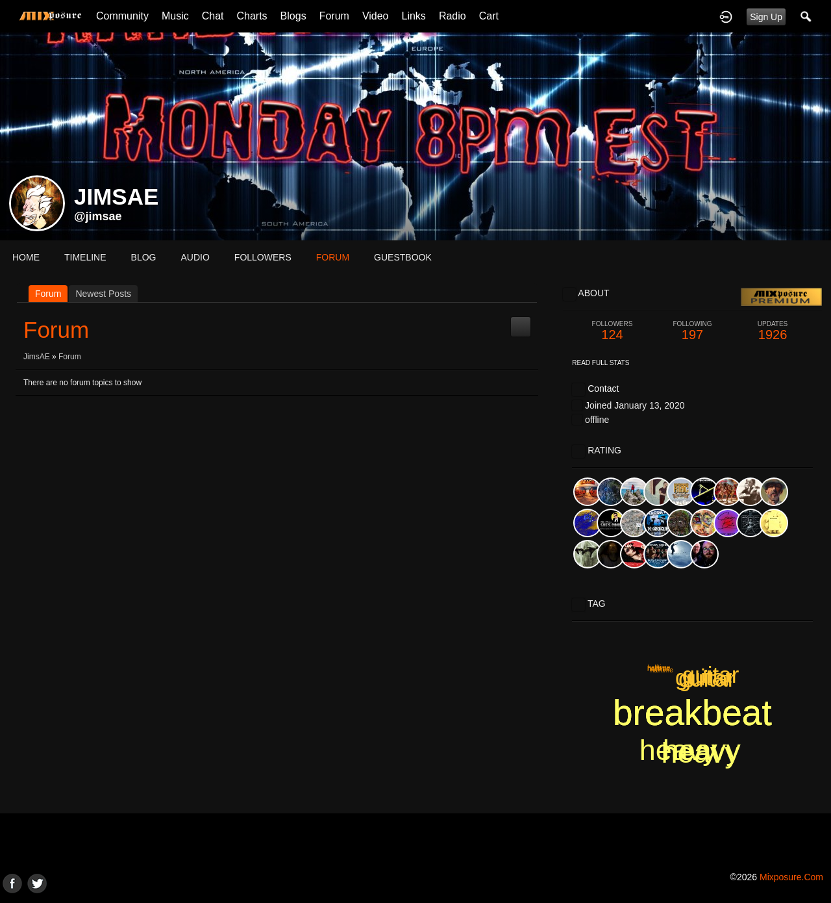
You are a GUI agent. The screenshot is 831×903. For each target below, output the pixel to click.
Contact (603, 388)
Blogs (293, 15)
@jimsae (98, 216)
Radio (452, 15)
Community (122, 15)
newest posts (103, 293)
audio (194, 257)
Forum (334, 15)
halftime (658, 668)
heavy (678, 750)
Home (26, 257)
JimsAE (36, 356)
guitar (710, 674)
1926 (772, 331)
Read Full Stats (600, 362)
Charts (251, 15)
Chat (213, 15)
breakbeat (692, 713)
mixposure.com (791, 877)
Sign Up (766, 17)
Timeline (85, 257)
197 (692, 331)
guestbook (403, 257)
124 (612, 331)
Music (175, 15)
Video (375, 15)
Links (414, 15)
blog (143, 257)
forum (332, 257)
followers (262, 257)
